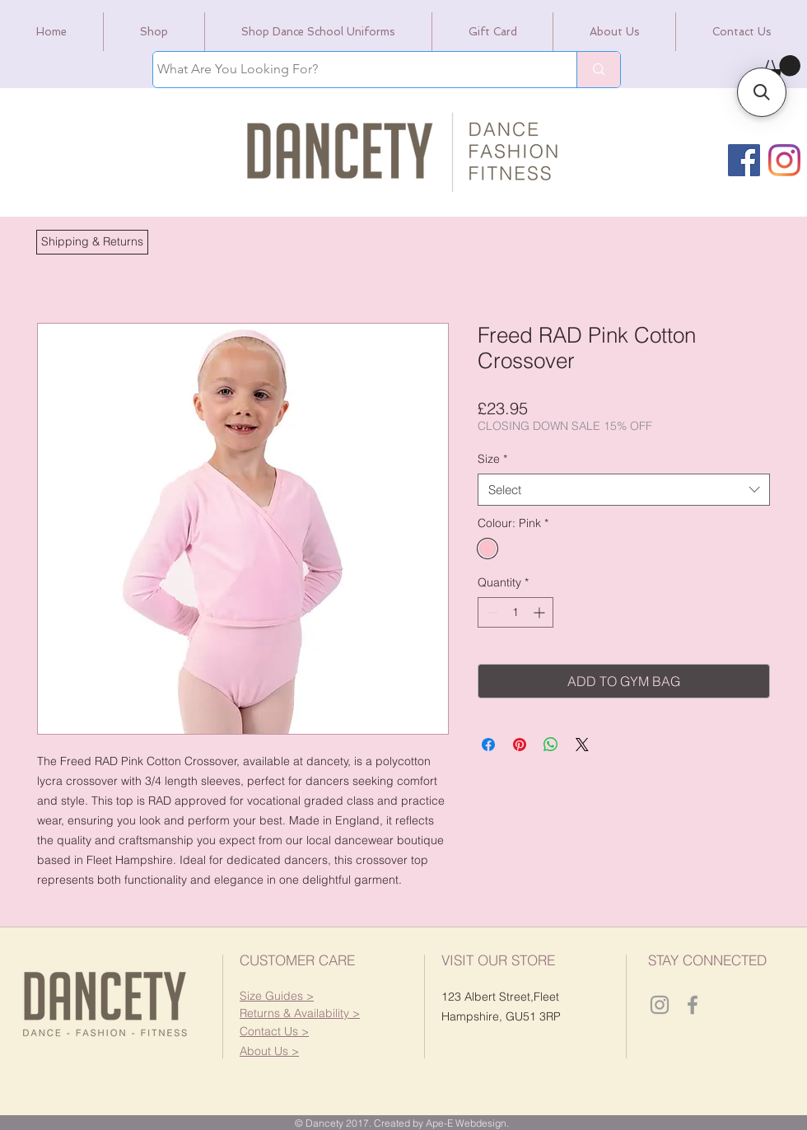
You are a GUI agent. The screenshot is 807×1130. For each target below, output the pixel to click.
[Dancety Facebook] (692, 1004)
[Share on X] (582, 744)
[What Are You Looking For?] (349, 69)
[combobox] (624, 490)
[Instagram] (784, 160)
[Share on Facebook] (488, 744)
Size (492, 458)
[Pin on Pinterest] (519, 744)
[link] (779, 69)
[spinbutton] (515, 612)
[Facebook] (744, 160)
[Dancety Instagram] (659, 1004)
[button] (92, 242)
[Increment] (540, 612)
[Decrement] (490, 612)
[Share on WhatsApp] (551, 744)
